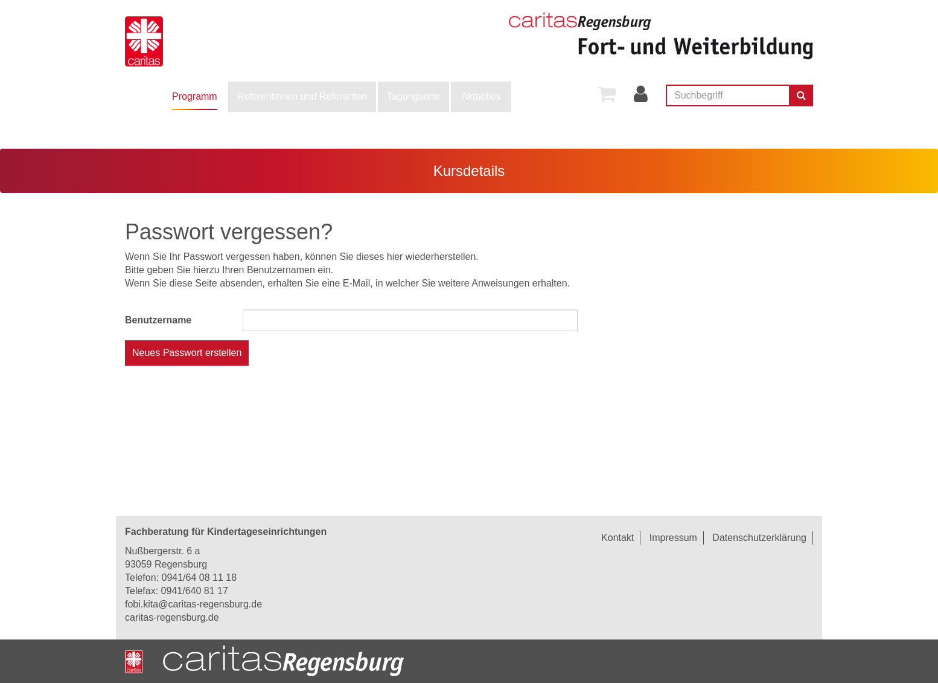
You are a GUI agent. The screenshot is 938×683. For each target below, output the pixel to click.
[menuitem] (194, 97)
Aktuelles (481, 96)
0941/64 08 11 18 (199, 577)
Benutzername (158, 320)
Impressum (673, 537)
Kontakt (617, 537)
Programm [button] (194, 96)
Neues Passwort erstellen (186, 353)
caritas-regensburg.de (172, 617)
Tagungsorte (413, 96)
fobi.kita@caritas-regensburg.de (193, 604)
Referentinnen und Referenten (302, 96)
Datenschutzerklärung (759, 537)
